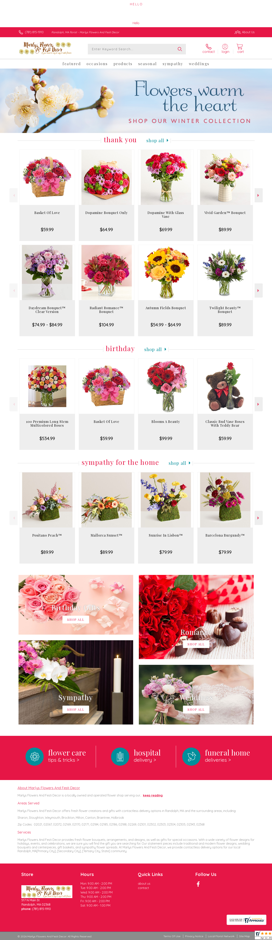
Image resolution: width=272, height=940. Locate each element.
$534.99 (47, 438)
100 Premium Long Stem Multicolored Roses (47, 423)
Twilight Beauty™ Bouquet (225, 310)
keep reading (153, 795)
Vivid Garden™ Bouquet (225, 212)
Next (259, 195)
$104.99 (106, 324)
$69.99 (165, 229)
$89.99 (225, 229)
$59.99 (47, 229)
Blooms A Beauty (165, 421)
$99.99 (165, 438)
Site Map (244, 936)
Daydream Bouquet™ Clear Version (47, 310)
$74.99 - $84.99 (47, 324)
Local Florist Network (221, 936)
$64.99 (106, 229)
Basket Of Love (47, 212)
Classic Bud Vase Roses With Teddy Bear (225, 423)
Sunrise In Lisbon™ (166, 535)
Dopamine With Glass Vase (166, 214)
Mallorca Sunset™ (106, 535)
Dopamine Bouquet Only (106, 212)
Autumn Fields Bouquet (165, 308)
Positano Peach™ (47, 535)
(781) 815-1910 (34, 32)
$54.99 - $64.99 (166, 324)
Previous (13, 195)
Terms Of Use (171, 936)
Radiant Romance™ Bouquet (106, 310)
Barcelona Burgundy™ (225, 535)
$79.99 (165, 552)
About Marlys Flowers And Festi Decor (49, 788)
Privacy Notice (194, 936)
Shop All (155, 140)
